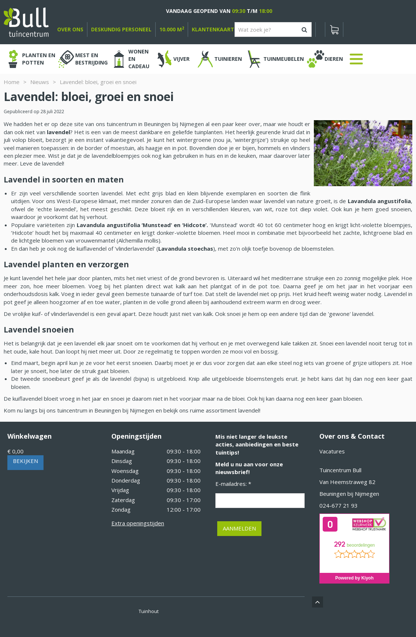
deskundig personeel (121, 29)
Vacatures (332, 451)
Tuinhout (149, 611)
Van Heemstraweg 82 (347, 481)
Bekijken (25, 460)
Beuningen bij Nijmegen (349, 493)
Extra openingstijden (137, 523)
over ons (70, 29)
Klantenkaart (213, 29)
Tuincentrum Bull (340, 470)
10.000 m (171, 29)
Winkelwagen (29, 436)
